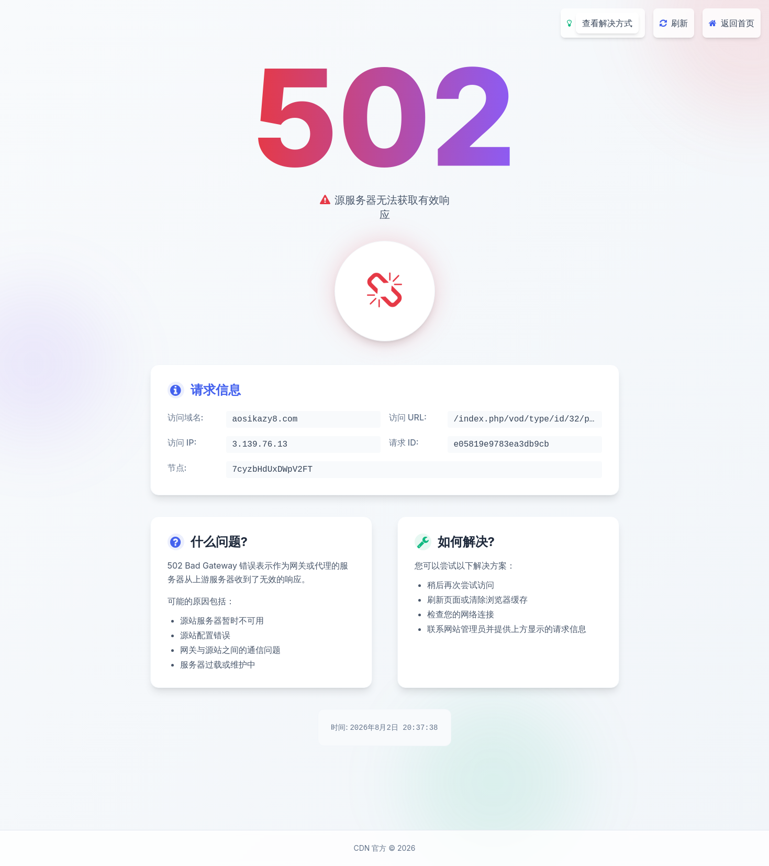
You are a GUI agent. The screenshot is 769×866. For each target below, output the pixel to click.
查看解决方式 (607, 23)
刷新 (674, 23)
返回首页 (731, 23)
